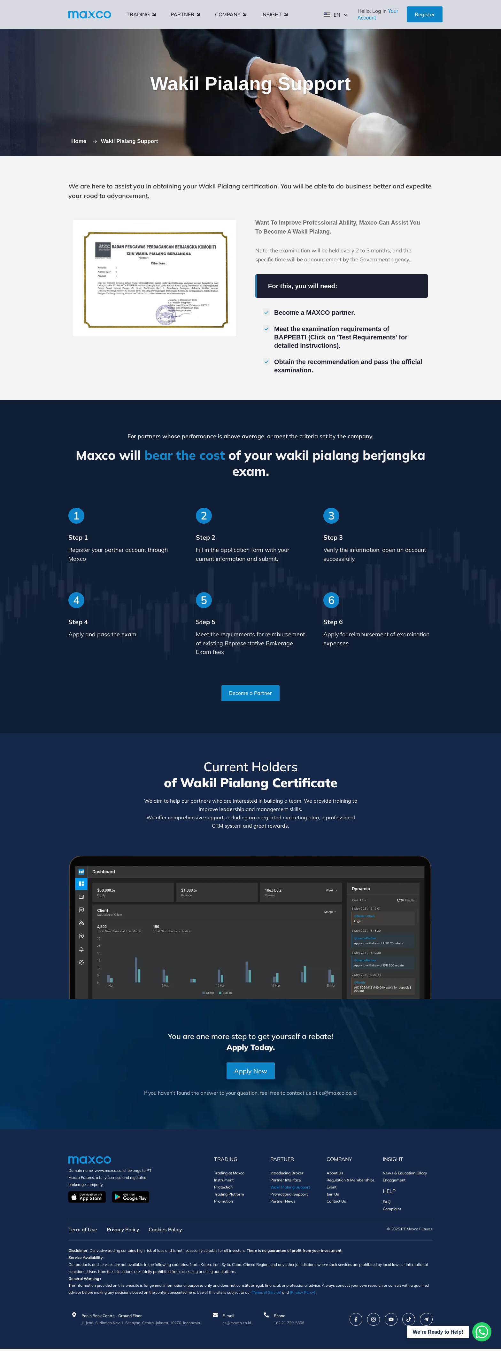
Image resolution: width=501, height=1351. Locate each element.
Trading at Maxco (229, 1175)
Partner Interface (285, 1182)
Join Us (333, 1196)
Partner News (283, 1203)
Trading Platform (229, 1196)
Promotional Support (289, 1196)
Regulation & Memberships (350, 1182)
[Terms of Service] (288, 1295)
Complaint (392, 1211)
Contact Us (336, 1203)
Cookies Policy (167, 1232)
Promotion (223, 1203)
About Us (335, 1175)
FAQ (386, 1204)
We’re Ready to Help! (438, 1332)
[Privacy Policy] (325, 1295)
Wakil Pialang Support (290, 1189)
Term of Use (82, 1232)
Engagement (394, 1182)
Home (80, 142)
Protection (223, 1189)
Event (331, 1189)
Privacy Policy (124, 1232)
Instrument (224, 1182)
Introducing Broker (287, 1175)
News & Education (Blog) (405, 1175)
